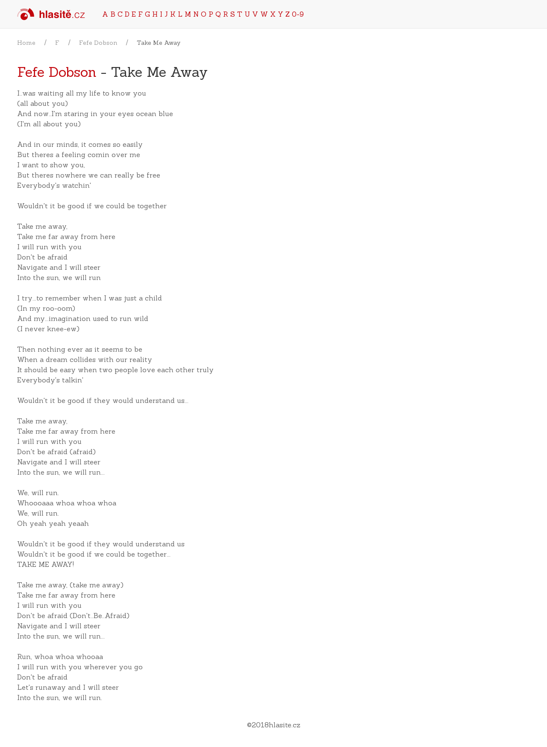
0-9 (298, 14)
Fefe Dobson (98, 43)
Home (26, 43)
